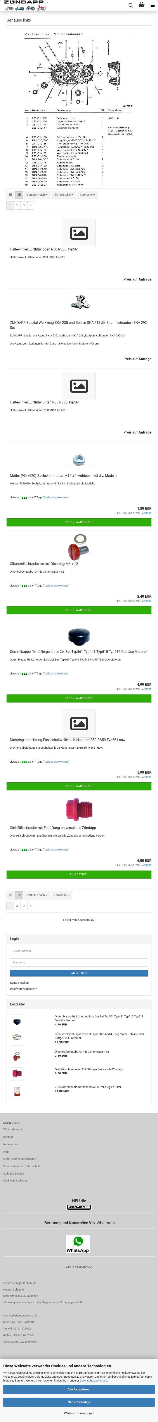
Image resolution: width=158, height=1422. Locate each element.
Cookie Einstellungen (16, 1180)
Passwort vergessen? (23, 988)
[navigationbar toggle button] (152, 5)
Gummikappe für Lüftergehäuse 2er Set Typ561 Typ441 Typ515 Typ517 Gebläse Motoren (79, 652)
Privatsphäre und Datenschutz (21, 1166)
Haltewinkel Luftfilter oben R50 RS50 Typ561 (44, 249)
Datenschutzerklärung (93, 1380)
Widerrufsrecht (12, 1129)
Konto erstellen (19, 982)
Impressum (10, 1144)
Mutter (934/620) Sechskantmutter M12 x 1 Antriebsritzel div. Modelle (63, 476)
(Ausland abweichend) (56, 497)
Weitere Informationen (79, 1413)
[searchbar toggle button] (130, 5)
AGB (6, 1151)
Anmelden (79, 973)
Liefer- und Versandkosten (19, 1158)
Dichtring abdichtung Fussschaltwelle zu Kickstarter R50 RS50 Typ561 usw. (68, 740)
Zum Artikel (79, 874)
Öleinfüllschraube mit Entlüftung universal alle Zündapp (53, 828)
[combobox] (37, 195)
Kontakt (8, 1136)
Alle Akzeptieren (79, 1389)
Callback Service (13, 1173)
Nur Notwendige (79, 1402)
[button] (11, 195)
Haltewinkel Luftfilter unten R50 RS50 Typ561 (45, 402)
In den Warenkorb (79, 522)
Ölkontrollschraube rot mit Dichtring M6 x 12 (44, 564)
